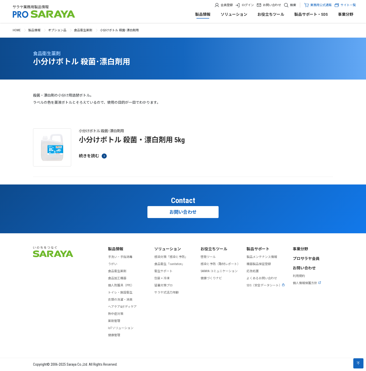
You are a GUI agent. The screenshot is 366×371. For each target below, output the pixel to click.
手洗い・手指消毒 (120, 257)
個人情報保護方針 (307, 283)
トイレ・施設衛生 (120, 292)
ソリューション (234, 14)
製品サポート (258, 249)
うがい (112, 264)
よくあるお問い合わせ (262, 278)
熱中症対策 (115, 314)
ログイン (248, 5)
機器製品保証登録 (259, 264)
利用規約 (299, 276)
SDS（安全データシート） (266, 285)
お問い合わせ (272, 5)
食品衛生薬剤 (83, 30)
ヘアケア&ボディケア (122, 306)
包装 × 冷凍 (162, 278)
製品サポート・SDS (311, 14)
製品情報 (202, 14)
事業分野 (345, 14)
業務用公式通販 (321, 5)
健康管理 (114, 335)
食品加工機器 (117, 278)
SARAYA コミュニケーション (219, 271)
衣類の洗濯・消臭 (120, 299)
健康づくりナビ (211, 278)
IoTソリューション (120, 328)
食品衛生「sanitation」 (169, 264)
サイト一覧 (345, 5)
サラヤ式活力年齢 (166, 292)
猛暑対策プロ (163, 285)
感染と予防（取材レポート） (220, 264)
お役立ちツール (270, 14)
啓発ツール (208, 257)
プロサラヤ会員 (306, 258)
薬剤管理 (114, 321)
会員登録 (227, 5)
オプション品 (57, 30)
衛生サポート (163, 271)
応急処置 (253, 271)
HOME (17, 30)
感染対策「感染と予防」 (171, 257)
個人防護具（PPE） (121, 285)
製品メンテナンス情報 (262, 257)
